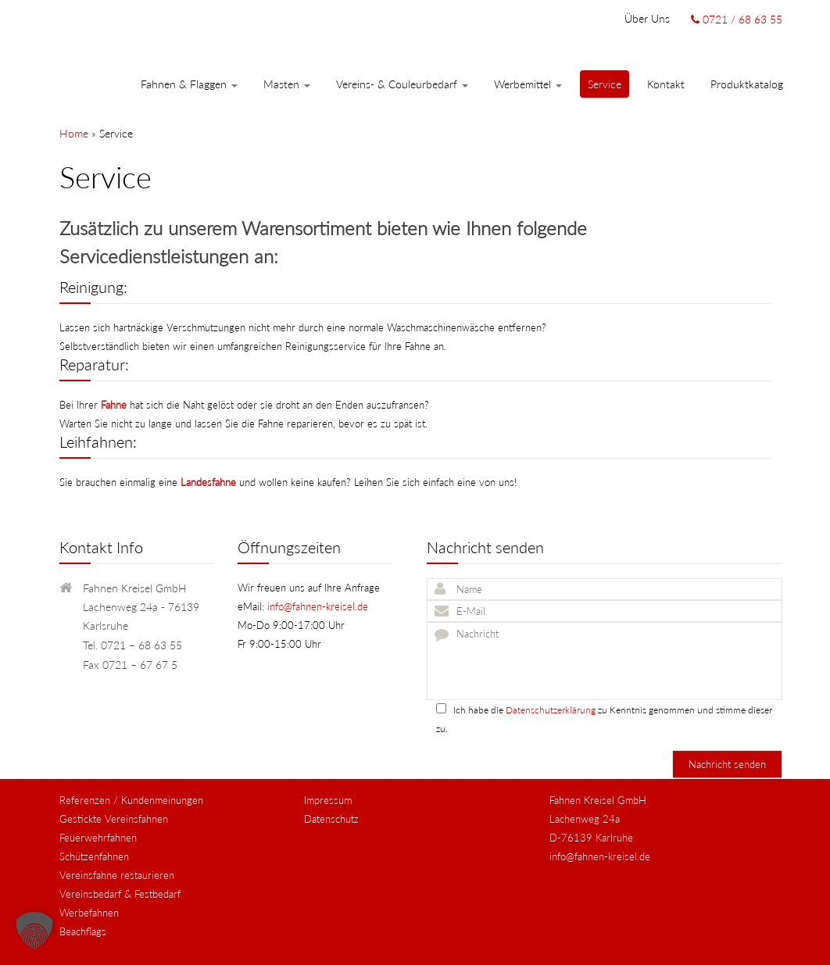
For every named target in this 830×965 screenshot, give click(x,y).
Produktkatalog (746, 84)
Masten (286, 84)
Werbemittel (528, 84)
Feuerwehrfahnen (98, 837)
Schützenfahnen (94, 856)
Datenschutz (331, 819)
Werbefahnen (89, 912)
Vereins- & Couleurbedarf (402, 84)
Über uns (647, 18)
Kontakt (666, 84)
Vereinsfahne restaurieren (116, 875)
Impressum (328, 800)
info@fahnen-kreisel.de (317, 606)
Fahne (114, 405)
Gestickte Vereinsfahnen (113, 819)
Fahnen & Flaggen (189, 84)
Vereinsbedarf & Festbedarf (120, 894)
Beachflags (82, 931)
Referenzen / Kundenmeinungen (131, 800)
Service (604, 84)
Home (73, 133)
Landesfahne (208, 482)
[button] (34, 930)
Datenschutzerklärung (551, 710)
